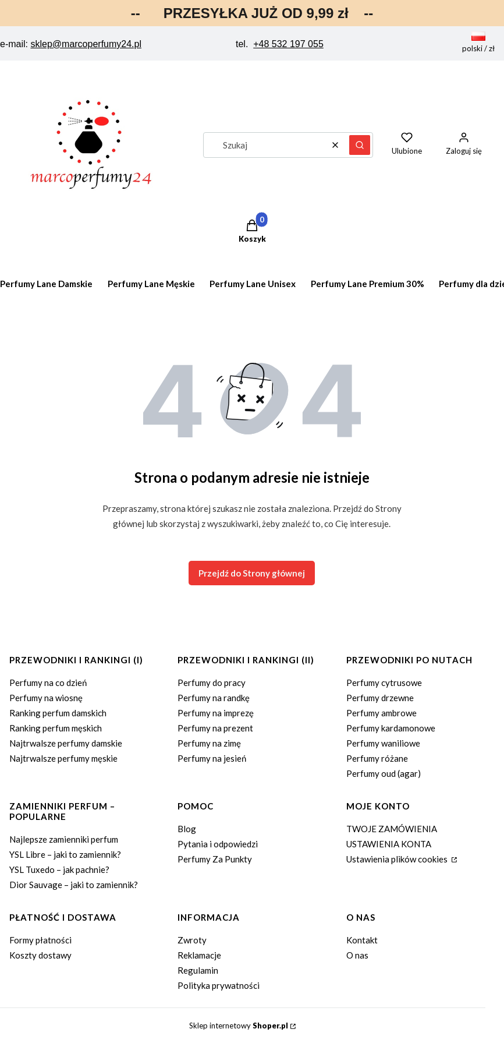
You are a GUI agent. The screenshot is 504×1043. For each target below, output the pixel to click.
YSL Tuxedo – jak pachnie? (59, 869)
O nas (357, 955)
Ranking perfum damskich (58, 713)
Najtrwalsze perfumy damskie (65, 743)
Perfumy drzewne (380, 697)
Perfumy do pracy (212, 682)
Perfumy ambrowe (381, 713)
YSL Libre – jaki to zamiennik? (65, 854)
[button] (359, 145)
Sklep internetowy (238, 1025)
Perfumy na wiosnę (46, 697)
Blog (187, 828)
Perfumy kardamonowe (390, 728)
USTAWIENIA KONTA (388, 844)
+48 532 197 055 (288, 44)
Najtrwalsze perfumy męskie (63, 758)
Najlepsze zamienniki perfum (63, 839)
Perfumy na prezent (215, 728)
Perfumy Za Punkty (215, 859)
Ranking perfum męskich (55, 728)
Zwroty (192, 940)
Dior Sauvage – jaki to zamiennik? (73, 884)
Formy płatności (40, 940)
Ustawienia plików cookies (397, 859)
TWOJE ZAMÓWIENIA (391, 828)
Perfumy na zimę (209, 743)
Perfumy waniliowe (383, 743)
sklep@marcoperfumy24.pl (85, 44)
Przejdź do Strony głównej (251, 573)
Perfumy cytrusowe (384, 682)
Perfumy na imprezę (216, 713)
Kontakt (362, 940)
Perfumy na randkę (214, 697)
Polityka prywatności (219, 985)
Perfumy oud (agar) (383, 773)
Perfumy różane (377, 758)
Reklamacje (199, 955)
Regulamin (198, 970)
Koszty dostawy (40, 955)
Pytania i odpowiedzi (218, 844)
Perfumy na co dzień (48, 682)
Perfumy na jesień (212, 758)
